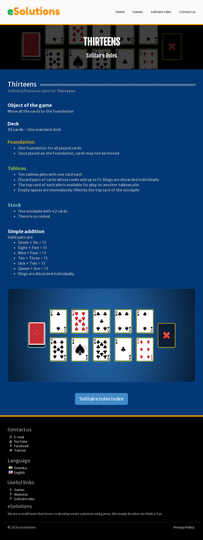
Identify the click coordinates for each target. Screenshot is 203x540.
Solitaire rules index (101, 399)
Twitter (20, 450)
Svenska (20, 468)
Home (120, 12)
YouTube (20, 442)
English (19, 473)
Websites (21, 494)
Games (137, 12)
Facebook (21, 446)
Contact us (187, 12)
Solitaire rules (161, 12)
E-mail (19, 437)
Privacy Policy (183, 527)
